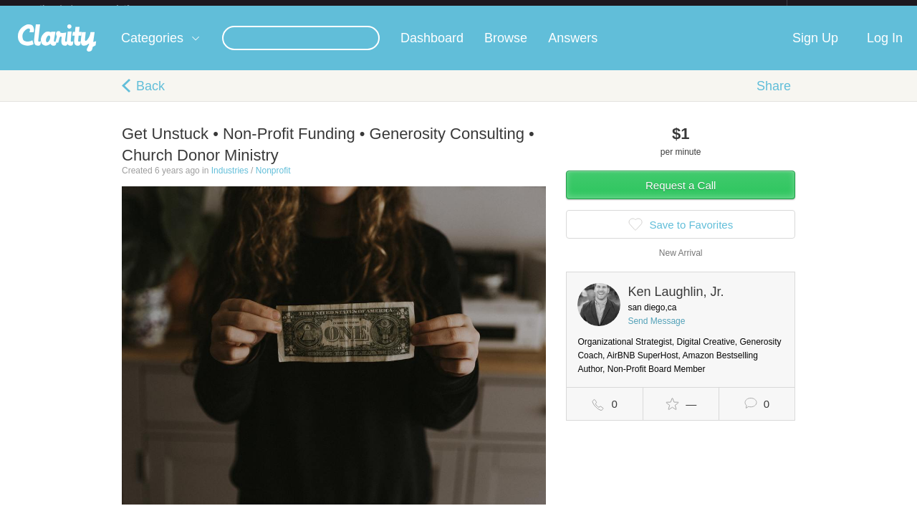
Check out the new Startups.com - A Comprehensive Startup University (631, 9)
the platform (99, 8)
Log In (885, 49)
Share (774, 97)
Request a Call (680, 197)
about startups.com (838, 9)
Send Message (656, 333)
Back (150, 97)
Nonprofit (273, 182)
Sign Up (815, 49)
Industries (230, 182)
